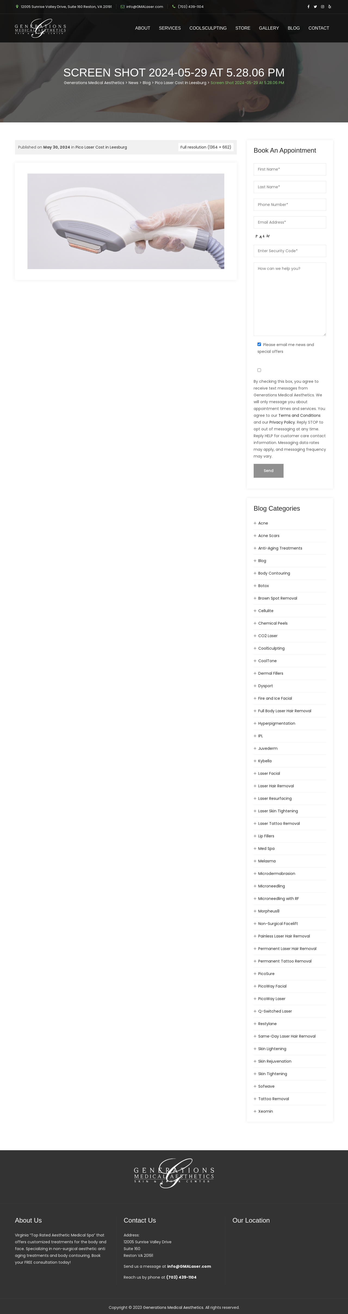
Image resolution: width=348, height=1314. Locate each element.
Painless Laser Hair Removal (284, 936)
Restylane (267, 1023)
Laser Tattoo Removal (279, 823)
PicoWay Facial (272, 986)
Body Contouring (274, 573)
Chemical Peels (273, 623)
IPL (260, 736)
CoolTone (267, 661)
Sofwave (266, 1086)
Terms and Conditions (299, 415)
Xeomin (265, 1111)
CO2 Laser (268, 636)
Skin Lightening (272, 1048)
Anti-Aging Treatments (280, 548)
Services (170, 28)
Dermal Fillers (270, 673)
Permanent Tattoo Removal (285, 961)
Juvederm (268, 748)
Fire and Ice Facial (275, 698)
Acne (263, 523)
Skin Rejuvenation (274, 1061)
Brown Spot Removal (277, 598)
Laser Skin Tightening (278, 811)
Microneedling (271, 886)
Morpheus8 (268, 911)
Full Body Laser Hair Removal (284, 711)
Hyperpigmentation (276, 723)
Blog (294, 28)
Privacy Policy (282, 422)
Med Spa (266, 848)
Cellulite (266, 610)
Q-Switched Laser (275, 1011)
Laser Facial (269, 773)
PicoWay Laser (271, 998)
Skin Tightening (272, 1074)
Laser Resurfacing (275, 798)
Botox (263, 585)
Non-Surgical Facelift (278, 923)
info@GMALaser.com (144, 6)
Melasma (267, 861)
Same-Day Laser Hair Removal (287, 1036)
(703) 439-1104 (191, 6)
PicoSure (266, 973)
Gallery (269, 28)
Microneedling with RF (278, 898)
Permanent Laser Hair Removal (287, 948)
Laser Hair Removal (276, 786)
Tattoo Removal (273, 1099)
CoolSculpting (208, 28)
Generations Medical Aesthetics (173, 1307)
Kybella (265, 761)
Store (242, 28)
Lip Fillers (266, 836)
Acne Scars (268, 535)
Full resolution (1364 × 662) (206, 147)
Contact (319, 28)
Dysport (265, 686)
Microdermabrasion (276, 873)
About (142, 28)
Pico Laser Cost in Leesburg (101, 147)
